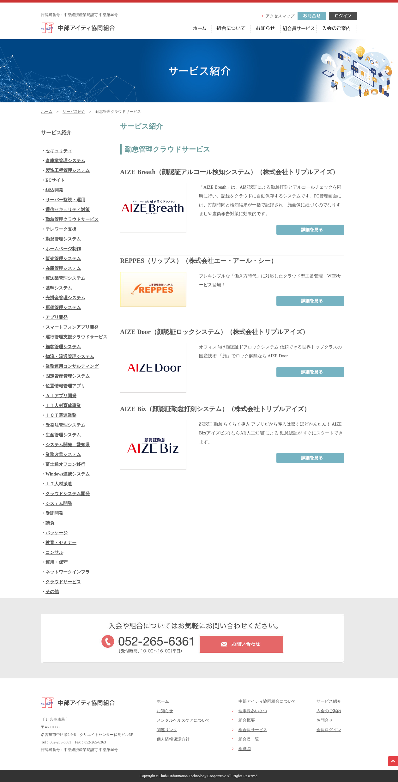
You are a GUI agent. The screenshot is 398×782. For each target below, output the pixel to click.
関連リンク (167, 729)
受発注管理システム (65, 425)
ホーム (46, 111)
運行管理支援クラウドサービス (76, 337)
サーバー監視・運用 (65, 199)
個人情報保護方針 (173, 739)
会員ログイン (329, 729)
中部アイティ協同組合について (267, 701)
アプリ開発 (56, 317)
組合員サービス (252, 729)
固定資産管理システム (67, 376)
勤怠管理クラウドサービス (72, 219)
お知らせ (165, 710)
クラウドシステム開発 (67, 493)
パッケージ (56, 532)
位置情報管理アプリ (65, 386)
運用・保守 (56, 562)
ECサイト (55, 180)
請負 (49, 523)
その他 (52, 591)
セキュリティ (58, 151)
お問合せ (325, 720)
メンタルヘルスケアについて (183, 720)
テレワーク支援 (60, 229)
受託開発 (54, 513)
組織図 (244, 748)
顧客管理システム (63, 346)
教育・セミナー (60, 542)
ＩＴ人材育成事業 (63, 405)
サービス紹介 (74, 111)
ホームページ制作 (63, 248)
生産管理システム (63, 435)
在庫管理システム (63, 268)
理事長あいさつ (252, 710)
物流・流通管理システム (69, 356)
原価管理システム (63, 307)
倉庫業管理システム (65, 160)
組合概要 (246, 720)
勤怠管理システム (63, 239)
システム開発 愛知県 (67, 444)
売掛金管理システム (65, 297)
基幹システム (58, 288)
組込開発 (54, 190)
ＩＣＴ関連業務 (60, 415)
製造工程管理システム (67, 170)
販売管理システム (63, 258)
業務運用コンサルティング (72, 366)
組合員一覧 (248, 739)
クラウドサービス (63, 581)
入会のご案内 (329, 710)
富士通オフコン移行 (65, 464)
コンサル (54, 552)
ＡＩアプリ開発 (60, 395)
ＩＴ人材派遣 (58, 484)
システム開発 (58, 503)
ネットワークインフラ (67, 572)
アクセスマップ (280, 16)
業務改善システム (63, 454)
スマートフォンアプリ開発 (72, 327)
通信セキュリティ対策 (67, 209)
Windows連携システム (67, 474)
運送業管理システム (65, 278)
